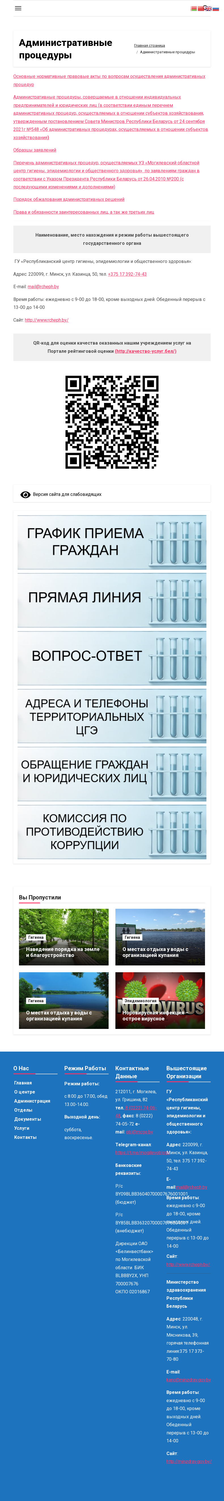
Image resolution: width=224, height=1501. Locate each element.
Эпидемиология (141, 1001)
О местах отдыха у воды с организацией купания (155, 952)
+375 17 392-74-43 (127, 274)
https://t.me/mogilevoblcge (142, 1152)
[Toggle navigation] (18, 8)
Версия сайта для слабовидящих (61, 494)
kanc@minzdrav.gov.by (188, 1380)
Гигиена (36, 937)
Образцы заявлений (34, 150)
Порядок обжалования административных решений (68, 199)
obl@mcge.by (139, 1132)
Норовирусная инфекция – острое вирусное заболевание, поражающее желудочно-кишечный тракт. (159, 1022)
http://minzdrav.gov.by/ (189, 1461)
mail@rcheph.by (43, 286)
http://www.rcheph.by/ (47, 320)
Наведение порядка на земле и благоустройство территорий (63, 955)
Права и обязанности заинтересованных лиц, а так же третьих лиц (83, 212)
